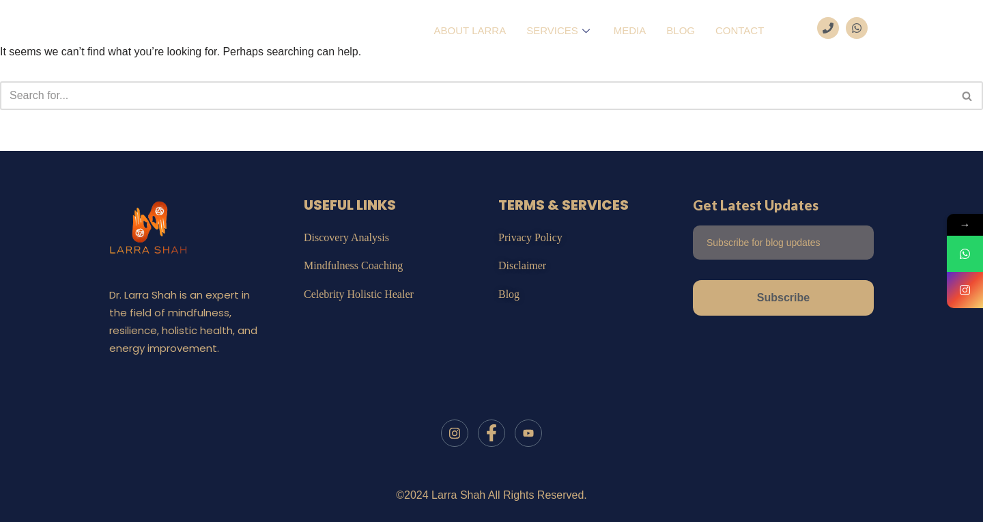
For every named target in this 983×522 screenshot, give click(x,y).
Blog (680, 30)
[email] (783, 242)
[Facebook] (491, 433)
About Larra (470, 30)
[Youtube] (528, 433)
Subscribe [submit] (783, 297)
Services (559, 30)
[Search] (476, 95)
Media (630, 30)
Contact (739, 30)
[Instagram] (454, 433)
